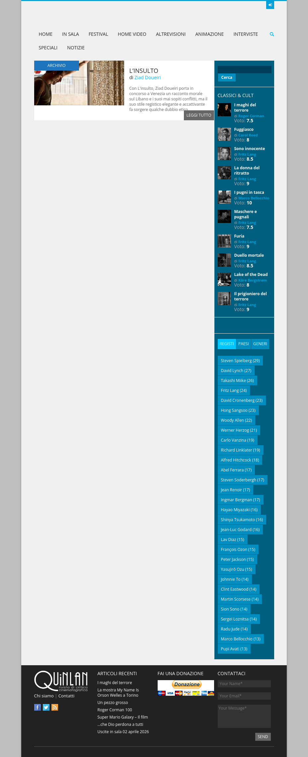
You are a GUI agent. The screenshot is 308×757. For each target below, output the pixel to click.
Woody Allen (232, 420)
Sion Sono (230, 609)
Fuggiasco (244, 129)
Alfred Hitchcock (236, 459)
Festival (98, 34)
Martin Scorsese (236, 599)
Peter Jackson (233, 559)
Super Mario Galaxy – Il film (123, 717)
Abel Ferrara (232, 469)
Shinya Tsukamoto (238, 519)
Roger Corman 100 (115, 709)
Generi (260, 344)
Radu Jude (230, 628)
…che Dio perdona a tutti (120, 724)
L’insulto (143, 71)
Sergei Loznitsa (235, 619)
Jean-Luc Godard (236, 529)
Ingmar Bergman (236, 499)
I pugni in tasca (249, 192)
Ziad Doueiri (147, 77)
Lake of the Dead (251, 274)
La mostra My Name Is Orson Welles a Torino (118, 692)
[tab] (227, 344)
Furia (239, 236)
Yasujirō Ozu (232, 569)
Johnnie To (231, 579)
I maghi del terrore (245, 107)
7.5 (250, 120)
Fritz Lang (247, 154)
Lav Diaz (228, 539)
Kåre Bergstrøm (252, 280)
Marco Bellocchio (253, 197)
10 (249, 202)
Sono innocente (249, 148)
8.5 (250, 159)
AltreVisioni (171, 34)
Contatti (66, 695)
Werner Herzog (235, 430)
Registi (227, 344)
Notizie (76, 47)
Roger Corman (251, 115)
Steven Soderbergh (238, 479)
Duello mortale (249, 255)
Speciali (48, 47)
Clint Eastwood (235, 589)
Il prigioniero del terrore (250, 296)
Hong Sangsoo (234, 410)
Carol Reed (248, 135)
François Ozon (234, 549)
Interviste (245, 34)
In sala (70, 34)
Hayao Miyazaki (235, 509)
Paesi (243, 344)
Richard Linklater (236, 450)
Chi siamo (44, 695)
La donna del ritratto (247, 170)
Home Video (132, 34)
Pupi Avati (230, 648)
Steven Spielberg (236, 360)
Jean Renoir (231, 489)
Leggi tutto (199, 115)
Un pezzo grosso (113, 702)
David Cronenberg (238, 400)
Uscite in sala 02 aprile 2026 (123, 731)
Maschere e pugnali (245, 214)
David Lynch (232, 370)
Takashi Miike (233, 380)
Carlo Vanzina (233, 440)
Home (46, 34)
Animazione (209, 34)
